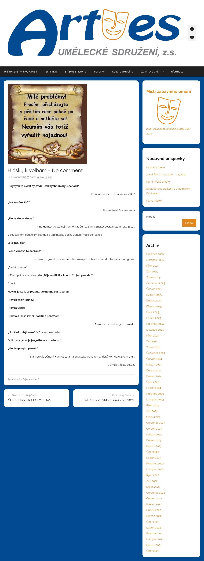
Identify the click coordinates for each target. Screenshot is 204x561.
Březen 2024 (154, 376)
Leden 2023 (153, 457)
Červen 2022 (154, 498)
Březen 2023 (154, 446)
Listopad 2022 (155, 469)
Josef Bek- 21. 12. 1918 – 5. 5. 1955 (166, 174)
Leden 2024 (153, 387)
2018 (181, 128)
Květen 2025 (154, 294)
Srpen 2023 (153, 417)
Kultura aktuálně (122, 71)
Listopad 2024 (155, 329)
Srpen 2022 (153, 486)
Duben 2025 (153, 300)
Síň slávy (51, 71)
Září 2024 (152, 341)
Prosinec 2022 (155, 463)
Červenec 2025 (155, 283)
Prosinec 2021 (154, 533)
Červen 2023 (154, 428)
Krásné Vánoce (155, 167)
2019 (175, 128)
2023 (149, 128)
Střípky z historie (75, 71)
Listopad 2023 (155, 399)
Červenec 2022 (155, 492)
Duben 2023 (153, 440)
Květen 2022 (154, 504)
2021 (162, 128)
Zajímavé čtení (152, 71)
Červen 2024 (154, 358)
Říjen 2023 (152, 405)
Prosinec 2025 (155, 254)
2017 (188, 128)
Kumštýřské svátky (158, 181)
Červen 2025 (154, 288)
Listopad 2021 (154, 539)
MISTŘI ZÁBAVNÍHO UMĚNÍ (20, 71)
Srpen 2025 (153, 277)
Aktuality (17, 379)
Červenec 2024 (155, 353)
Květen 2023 (154, 434)
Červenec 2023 (155, 422)
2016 (149, 133)
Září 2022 (152, 481)
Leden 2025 (153, 318)
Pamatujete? (154, 200)
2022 (156, 128)
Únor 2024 (152, 382)
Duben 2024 (153, 370)
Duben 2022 (153, 510)
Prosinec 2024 (155, 323)
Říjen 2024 (152, 335)
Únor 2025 (152, 312)
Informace (177, 71)
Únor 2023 (152, 451)
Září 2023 (152, 411)
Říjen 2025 (152, 265)
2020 (169, 128)
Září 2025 (152, 271)
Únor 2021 (152, 550)
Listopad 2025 (155, 259)
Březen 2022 (154, 516)
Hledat (150, 216)
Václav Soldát (44, 177)
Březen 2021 (153, 545)
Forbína (99, 71)
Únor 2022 (152, 521)
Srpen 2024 (153, 347)
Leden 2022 (153, 527)
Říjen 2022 (152, 475)
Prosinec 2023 (155, 393)
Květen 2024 (154, 364)
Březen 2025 (154, 306)
